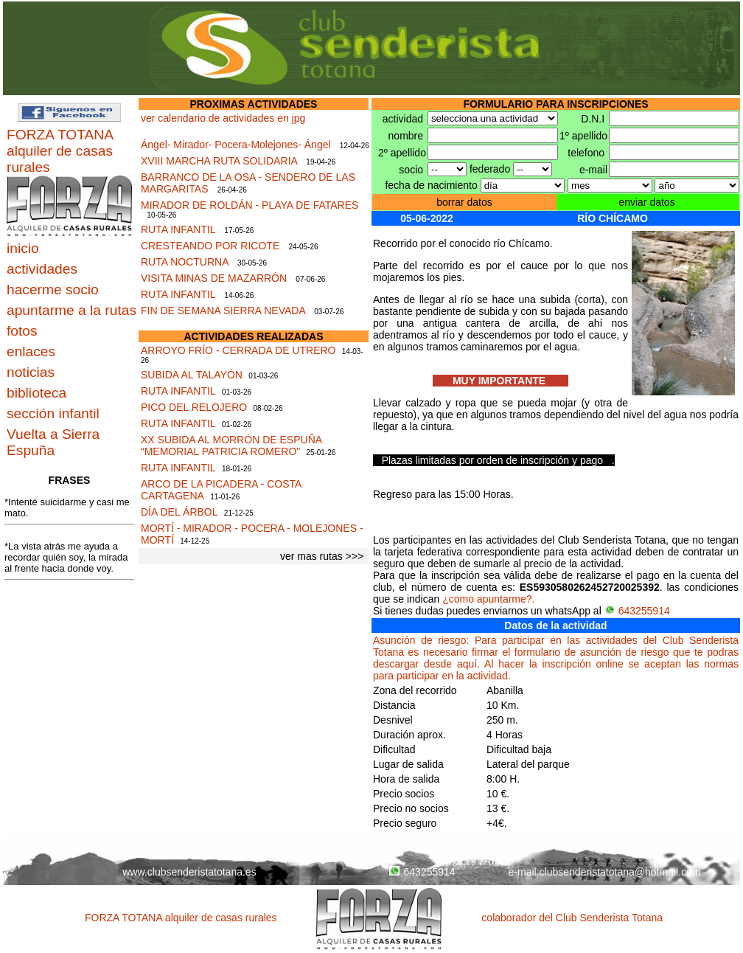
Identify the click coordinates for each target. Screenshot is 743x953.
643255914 (637, 611)
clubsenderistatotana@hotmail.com (620, 872)
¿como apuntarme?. (488, 599)
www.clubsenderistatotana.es (189, 872)
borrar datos (464, 202)
